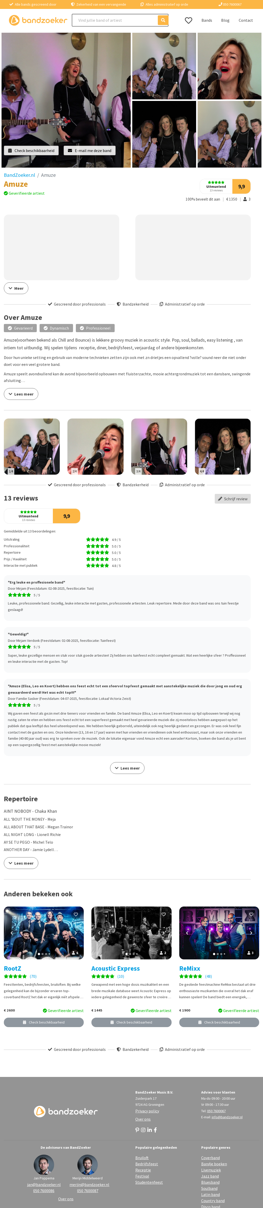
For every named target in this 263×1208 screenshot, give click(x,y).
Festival (142, 1176)
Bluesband (210, 1182)
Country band (213, 1200)
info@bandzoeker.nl (227, 1117)
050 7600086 (43, 1190)
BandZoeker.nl (19, 175)
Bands (206, 20)
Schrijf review (232, 498)
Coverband (210, 1157)
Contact (246, 20)
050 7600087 (87, 1190)
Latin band (210, 1194)
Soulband (209, 1188)
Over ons (143, 1119)
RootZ (12, 968)
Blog (225, 20)
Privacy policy (147, 1110)
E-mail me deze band (89, 150)
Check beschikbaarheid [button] (31, 150)
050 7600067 (230, 4)
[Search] (120, 20)
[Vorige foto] (12, 933)
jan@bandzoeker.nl (44, 1184)
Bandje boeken (214, 1163)
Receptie (143, 1169)
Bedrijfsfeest (146, 1163)
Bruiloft (142, 1157)
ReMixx (189, 968)
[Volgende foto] (76, 933)
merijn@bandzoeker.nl (87, 1184)
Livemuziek (211, 1169)
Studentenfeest (149, 1182)
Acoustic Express (115, 968)
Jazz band (210, 1176)
